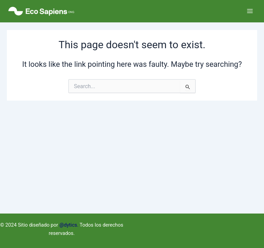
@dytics (68, 225)
